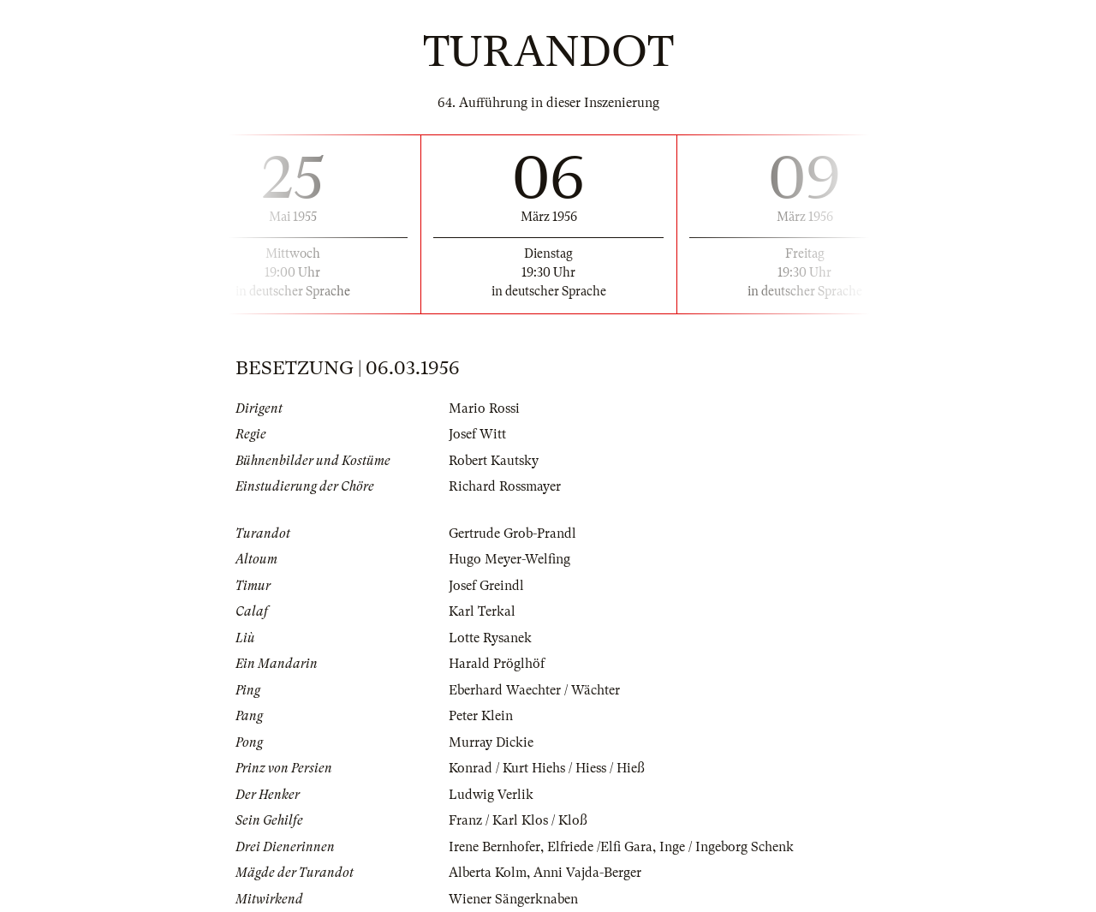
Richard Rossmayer (505, 486)
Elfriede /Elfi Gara (599, 847)
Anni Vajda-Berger (587, 872)
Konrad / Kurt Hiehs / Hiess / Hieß (547, 768)
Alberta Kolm (488, 872)
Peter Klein (481, 716)
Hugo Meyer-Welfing (509, 559)
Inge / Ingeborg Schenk (726, 847)
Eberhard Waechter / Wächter (534, 690)
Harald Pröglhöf (497, 663)
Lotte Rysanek (490, 638)
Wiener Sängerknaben (513, 899)
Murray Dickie (491, 742)
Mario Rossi (484, 408)
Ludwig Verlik (491, 794)
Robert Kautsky (494, 460)
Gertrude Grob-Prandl (512, 533)
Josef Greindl (486, 585)
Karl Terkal (482, 611)
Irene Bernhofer (494, 847)
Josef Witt (477, 434)
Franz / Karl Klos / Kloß (518, 820)
